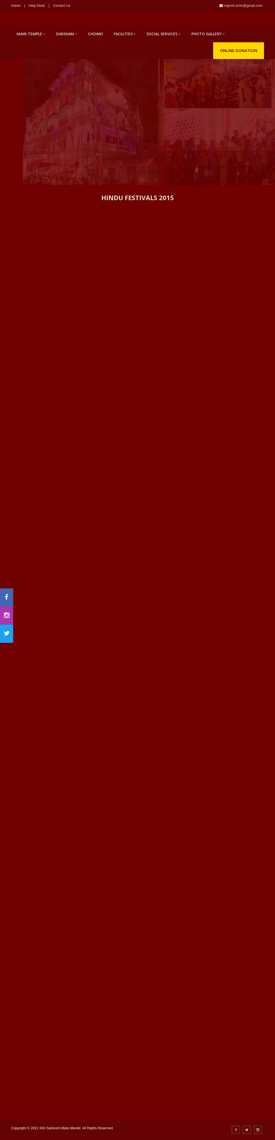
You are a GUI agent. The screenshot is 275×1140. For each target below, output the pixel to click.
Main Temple (31, 33)
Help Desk (37, 6)
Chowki (95, 33)
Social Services (164, 33)
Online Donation (238, 50)
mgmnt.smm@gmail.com (243, 6)
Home (16, 6)
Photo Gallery (208, 33)
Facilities (125, 33)
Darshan (66, 33)
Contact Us (61, 6)
